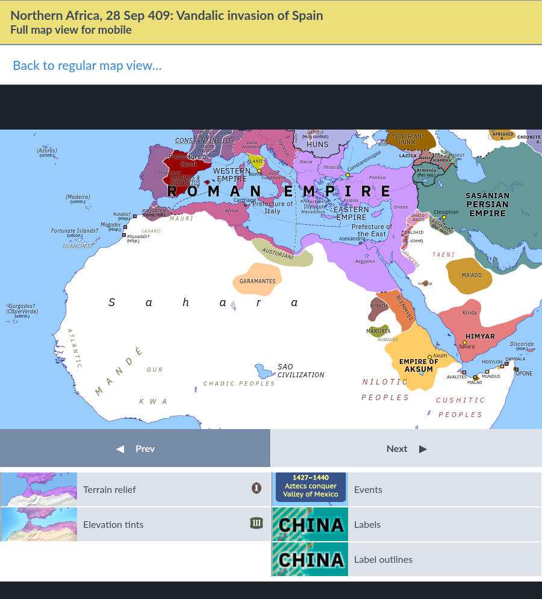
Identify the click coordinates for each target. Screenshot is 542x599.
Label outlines (383, 559)
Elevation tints (173, 524)
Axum (440, 355)
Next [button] (407, 448)
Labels (367, 524)
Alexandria (352, 238)
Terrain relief (173, 489)
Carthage (245, 199)
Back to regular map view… (87, 64)
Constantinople (364, 160)
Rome (256, 174)
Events (368, 489)
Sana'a (467, 346)
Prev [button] (135, 448)
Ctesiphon (446, 212)
